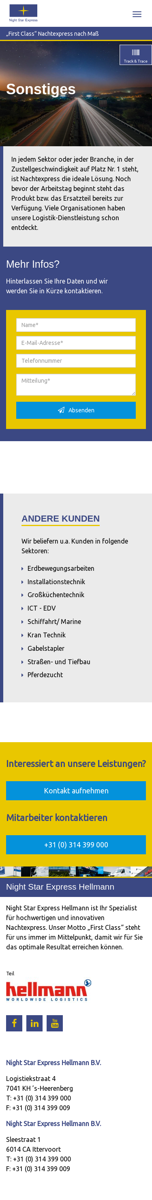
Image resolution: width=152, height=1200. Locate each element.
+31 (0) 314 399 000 (76, 844)
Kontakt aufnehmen (76, 790)
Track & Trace (136, 56)
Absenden (76, 410)
